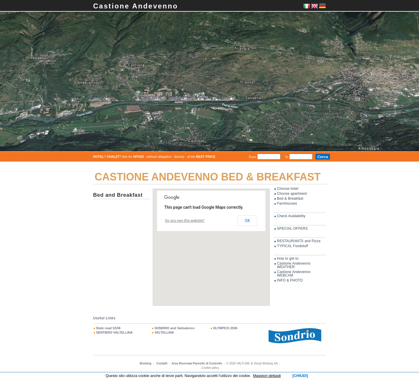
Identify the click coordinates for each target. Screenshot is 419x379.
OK (247, 220)
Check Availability (291, 216)
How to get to (288, 258)
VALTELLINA (164, 332)
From (252, 157)
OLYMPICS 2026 (225, 328)
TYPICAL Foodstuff (292, 246)
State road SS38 (108, 328)
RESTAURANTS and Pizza (299, 241)
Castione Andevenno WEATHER (293, 265)
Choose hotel (288, 189)
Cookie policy (210, 367)
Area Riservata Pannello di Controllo (197, 363)
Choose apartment (292, 194)
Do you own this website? (185, 221)
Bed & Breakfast (290, 198)
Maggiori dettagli (267, 375)
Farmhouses (287, 203)
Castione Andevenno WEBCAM (293, 273)
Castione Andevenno (135, 6)
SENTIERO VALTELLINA (114, 332)
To (286, 157)
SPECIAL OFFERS (292, 228)
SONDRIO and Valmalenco (175, 328)
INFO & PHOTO (290, 280)
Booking (145, 363)
